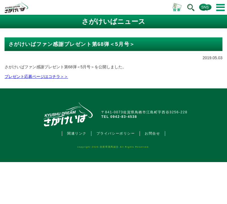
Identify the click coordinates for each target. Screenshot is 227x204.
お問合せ (152, 133)
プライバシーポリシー (115, 133)
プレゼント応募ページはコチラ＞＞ (36, 76)
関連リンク (77, 133)
